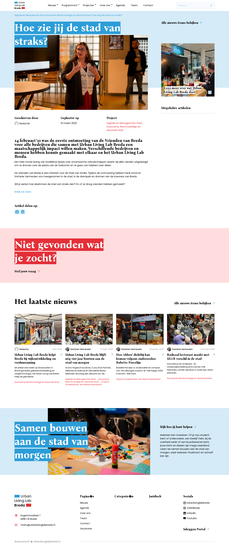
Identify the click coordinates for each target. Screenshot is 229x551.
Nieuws (52, 5)
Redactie (25, 123)
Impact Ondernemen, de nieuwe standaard (87, 383)
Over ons (105, 5)
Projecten (88, 5)
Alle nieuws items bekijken (181, 22)
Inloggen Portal (196, 529)
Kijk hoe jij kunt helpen (178, 426)
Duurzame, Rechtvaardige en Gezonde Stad (68, 15)
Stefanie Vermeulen (80, 349)
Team (134, 5)
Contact (148, 5)
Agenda (120, 5)
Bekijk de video (22, 191)
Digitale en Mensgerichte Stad (29, 15)
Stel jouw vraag (27, 271)
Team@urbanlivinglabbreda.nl (37, 525)
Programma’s (69, 5)
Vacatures (86, 528)
